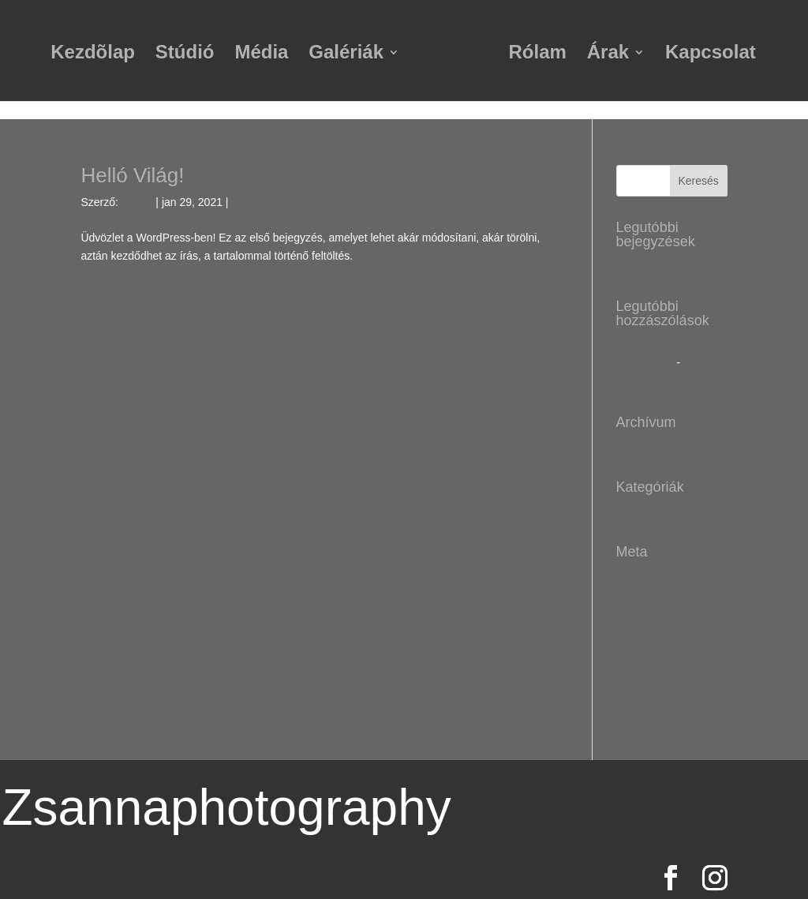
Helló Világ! (132, 175)
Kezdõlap (92, 54)
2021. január (647, 446)
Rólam (538, 54)
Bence (137, 202)
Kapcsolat (710, 54)
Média (261, 54)
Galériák (346, 54)
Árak (608, 54)
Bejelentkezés (650, 575)
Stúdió (185, 54)
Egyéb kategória (271, 202)
